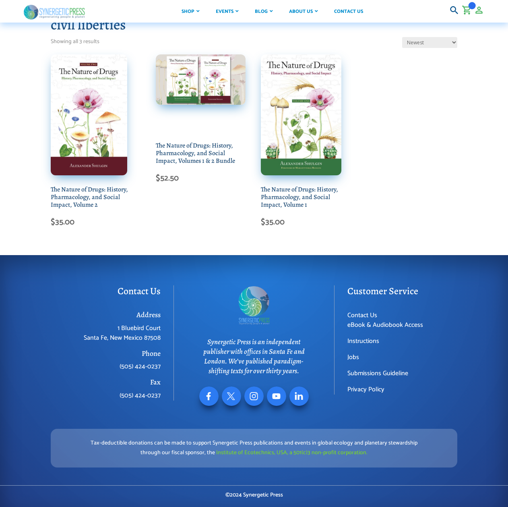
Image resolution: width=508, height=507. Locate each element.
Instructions (363, 341)
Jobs (353, 357)
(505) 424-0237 (140, 366)
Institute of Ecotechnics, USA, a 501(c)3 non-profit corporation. (292, 452)
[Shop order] (429, 42)
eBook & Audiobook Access (385, 325)
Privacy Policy (365, 389)
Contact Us (362, 315)
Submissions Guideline (377, 373)
